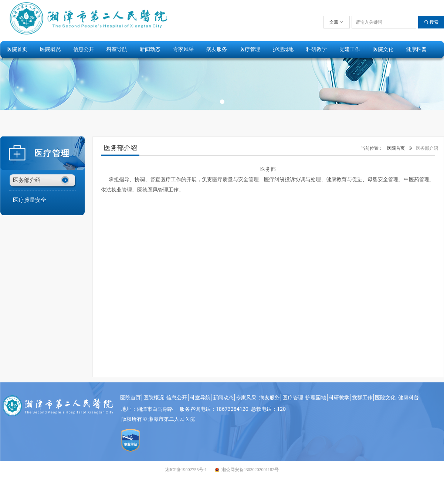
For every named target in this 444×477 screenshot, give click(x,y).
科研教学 (316, 49)
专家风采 (183, 49)
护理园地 (283, 49)
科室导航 (116, 49)
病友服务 (216, 49)
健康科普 (416, 49)
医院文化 (383, 49)
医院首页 (17, 49)
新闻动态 (150, 49)
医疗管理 (250, 49)
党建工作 (349, 49)
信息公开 (83, 49)
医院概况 (50, 49)
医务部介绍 (427, 148)
